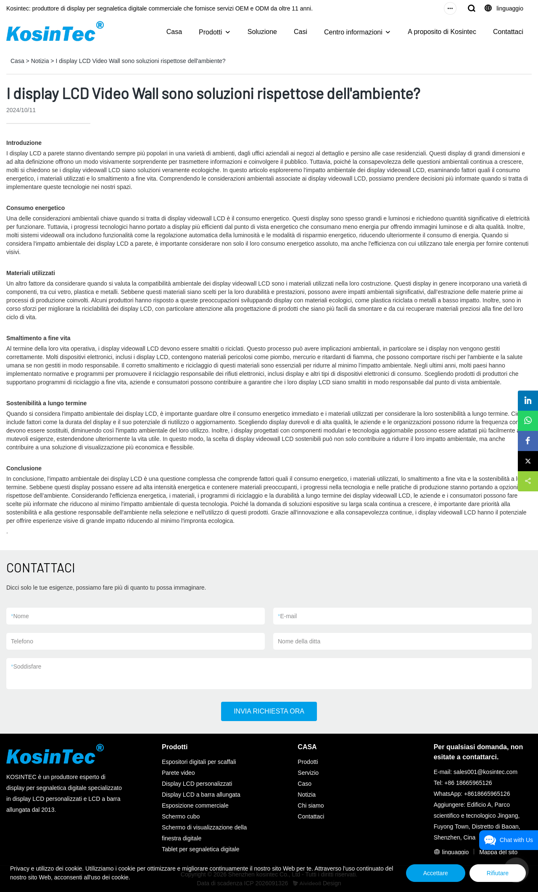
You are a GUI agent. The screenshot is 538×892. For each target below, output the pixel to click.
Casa (174, 31)
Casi (300, 31)
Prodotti (210, 32)
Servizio (308, 772)
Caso (304, 783)
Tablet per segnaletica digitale (200, 849)
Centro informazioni (353, 32)
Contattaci (508, 31)
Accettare (435, 873)
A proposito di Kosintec (442, 31)
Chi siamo (311, 805)
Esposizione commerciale (195, 805)
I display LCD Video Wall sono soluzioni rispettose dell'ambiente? (140, 61)
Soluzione (262, 31)
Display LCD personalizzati (197, 783)
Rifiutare (498, 873)
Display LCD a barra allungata (201, 794)
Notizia (40, 61)
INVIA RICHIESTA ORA (269, 711)
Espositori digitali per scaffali (199, 761)
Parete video (178, 772)
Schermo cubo (181, 816)
